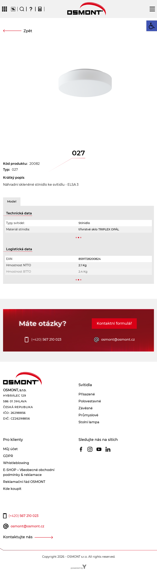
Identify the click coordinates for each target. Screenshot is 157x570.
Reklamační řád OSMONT (24, 482)
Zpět (28, 31)
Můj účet (10, 449)
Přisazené (86, 394)
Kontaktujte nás (18, 537)
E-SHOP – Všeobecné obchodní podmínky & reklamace (28, 472)
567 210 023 (46, 339)
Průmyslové (88, 415)
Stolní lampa (88, 422)
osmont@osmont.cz (118, 339)
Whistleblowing (16, 463)
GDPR (8, 456)
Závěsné (85, 408)
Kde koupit (12, 489)
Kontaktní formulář (114, 323)
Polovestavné (89, 401)
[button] (151, 25)
